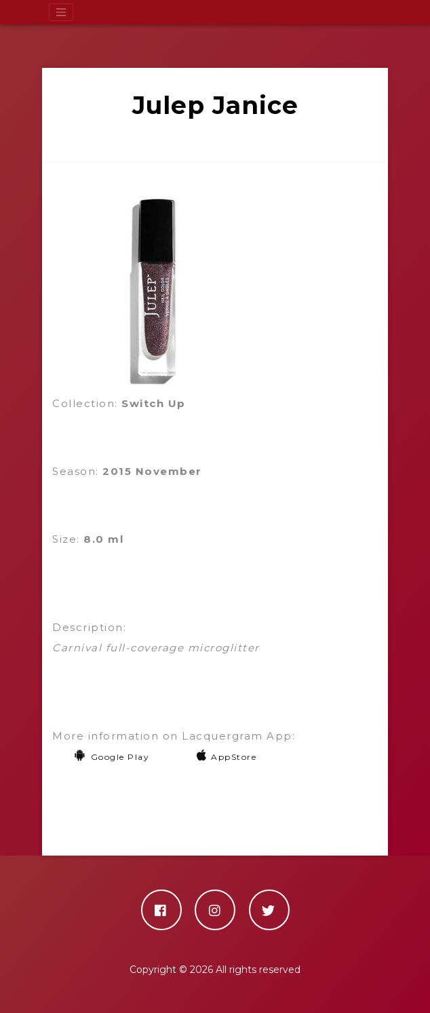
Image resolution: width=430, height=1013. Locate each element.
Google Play (111, 757)
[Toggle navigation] (61, 12)
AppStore (227, 757)
